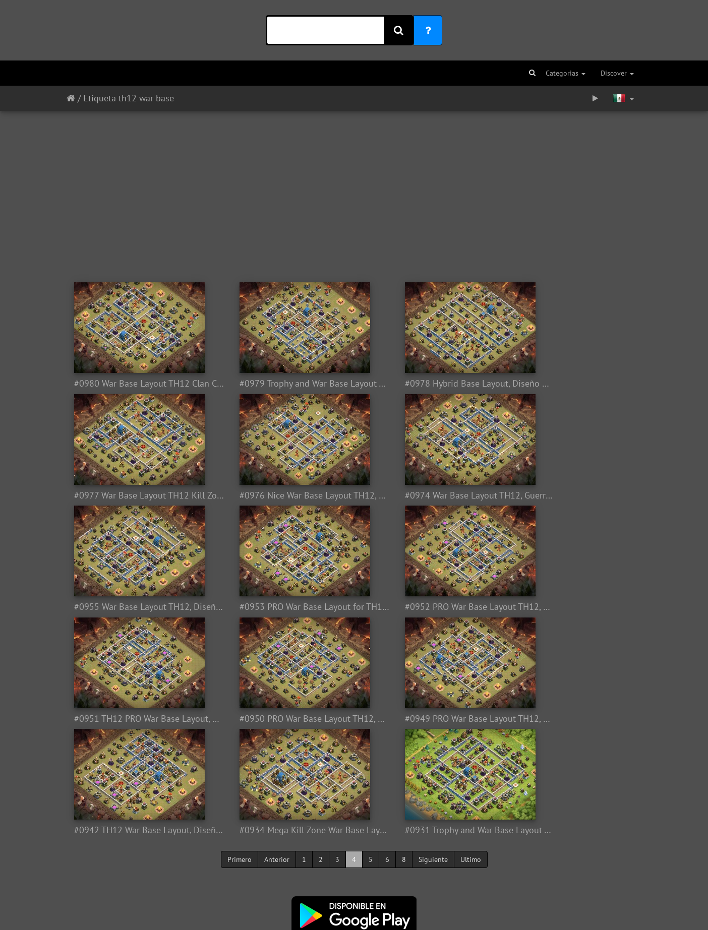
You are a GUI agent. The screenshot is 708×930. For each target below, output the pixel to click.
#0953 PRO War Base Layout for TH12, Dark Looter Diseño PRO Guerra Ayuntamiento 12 (569, 495)
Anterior (276, 747)
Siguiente (433, 747)
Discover (617, 73)
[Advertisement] (354, 191)
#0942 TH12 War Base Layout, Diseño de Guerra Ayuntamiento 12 (138, 718)
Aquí (381, 889)
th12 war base (146, 98)
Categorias (565, 73)
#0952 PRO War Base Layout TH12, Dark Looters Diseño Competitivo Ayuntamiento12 (138, 606)
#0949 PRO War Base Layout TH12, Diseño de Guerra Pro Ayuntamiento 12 (569, 606)
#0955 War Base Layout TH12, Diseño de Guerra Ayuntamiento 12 (426, 495)
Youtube (409, 874)
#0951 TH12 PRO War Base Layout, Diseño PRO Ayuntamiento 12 (282, 606)
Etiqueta (99, 98)
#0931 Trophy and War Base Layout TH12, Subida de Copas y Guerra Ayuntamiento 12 (426, 718)
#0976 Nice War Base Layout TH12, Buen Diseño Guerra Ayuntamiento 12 (138, 495)
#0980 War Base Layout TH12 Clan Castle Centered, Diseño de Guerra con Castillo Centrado (138, 383)
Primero (239, 747)
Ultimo (470, 747)
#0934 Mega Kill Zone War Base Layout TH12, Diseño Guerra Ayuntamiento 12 (282, 718)
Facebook (374, 874)
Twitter (338, 874)
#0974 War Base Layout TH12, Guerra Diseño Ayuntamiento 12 (282, 495)
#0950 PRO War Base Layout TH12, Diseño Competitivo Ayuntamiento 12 (426, 606)
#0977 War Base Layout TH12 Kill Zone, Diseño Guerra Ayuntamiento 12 (569, 383)
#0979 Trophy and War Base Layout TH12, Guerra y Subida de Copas (282, 383)
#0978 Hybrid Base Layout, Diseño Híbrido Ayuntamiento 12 (426, 383)
